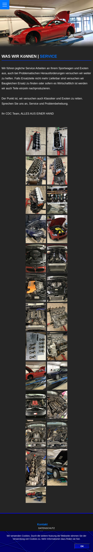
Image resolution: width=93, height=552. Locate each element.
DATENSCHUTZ (46, 528)
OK (82, 546)
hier (78, 539)
